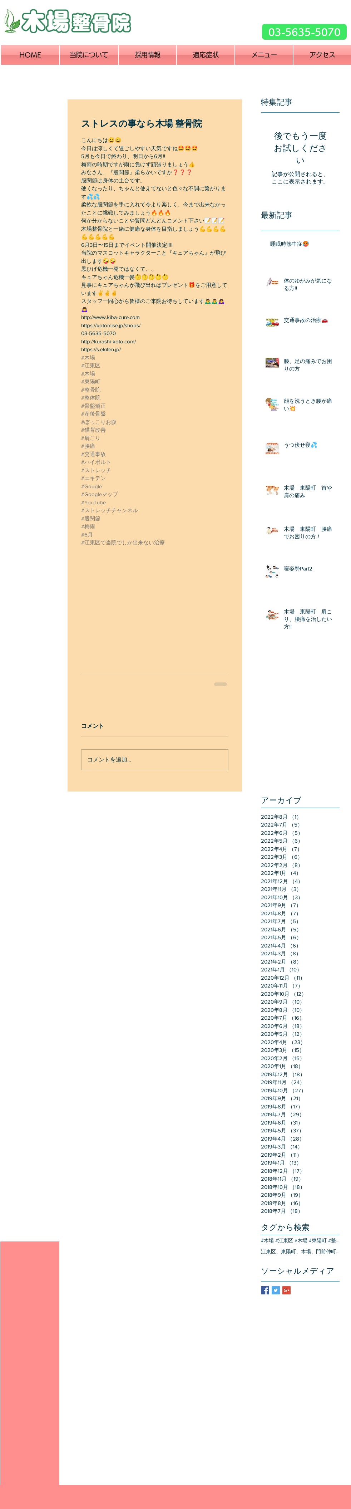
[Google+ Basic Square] (286, 1290)
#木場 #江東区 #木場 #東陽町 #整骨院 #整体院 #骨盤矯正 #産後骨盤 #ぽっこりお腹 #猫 (300, 1240)
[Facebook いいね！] (237, 37)
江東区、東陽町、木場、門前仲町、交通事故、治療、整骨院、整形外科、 (300, 1251)
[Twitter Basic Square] (276, 1290)
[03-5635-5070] (304, 32)
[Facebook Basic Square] (265, 1290)
